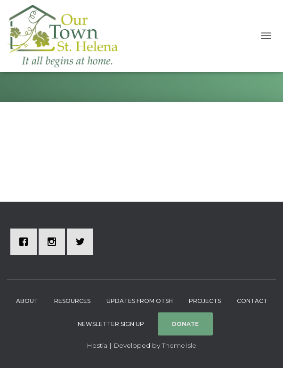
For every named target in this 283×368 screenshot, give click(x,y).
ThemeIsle (179, 345)
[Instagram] (54, 242)
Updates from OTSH (139, 300)
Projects (205, 300)
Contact (252, 300)
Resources (72, 300)
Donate (185, 323)
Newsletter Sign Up (111, 323)
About (27, 300)
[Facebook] (26, 242)
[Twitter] (82, 242)
